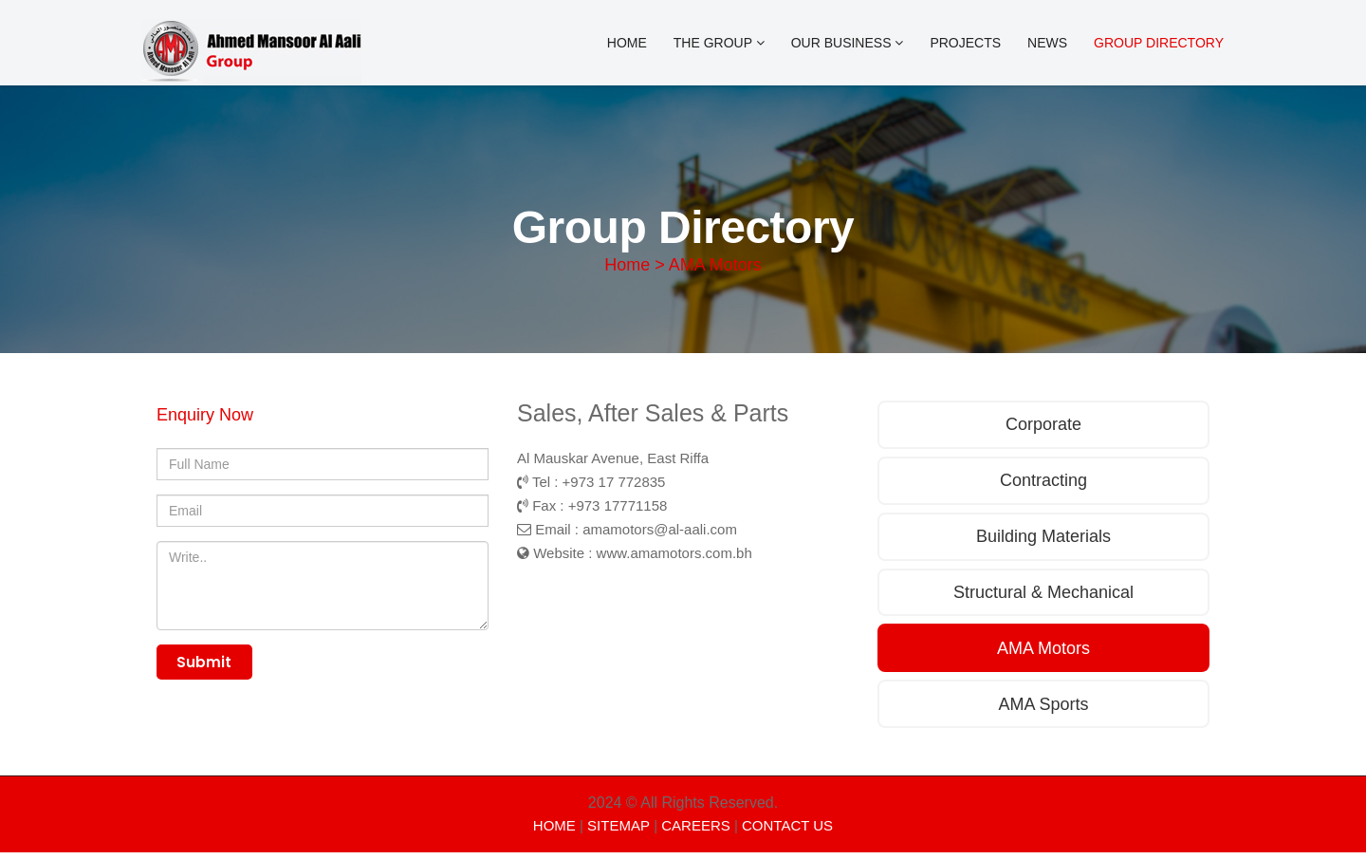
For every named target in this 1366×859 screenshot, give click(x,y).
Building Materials (1043, 539)
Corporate (1043, 425)
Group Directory (1159, 42)
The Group (719, 42)
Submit (207, 664)
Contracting (1043, 482)
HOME (554, 832)
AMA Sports (1043, 709)
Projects (965, 42)
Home (627, 42)
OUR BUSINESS (847, 42)
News (1047, 42)
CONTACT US (787, 832)
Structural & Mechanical (1043, 596)
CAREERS (695, 832)
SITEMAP (618, 832)
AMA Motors (1043, 653)
